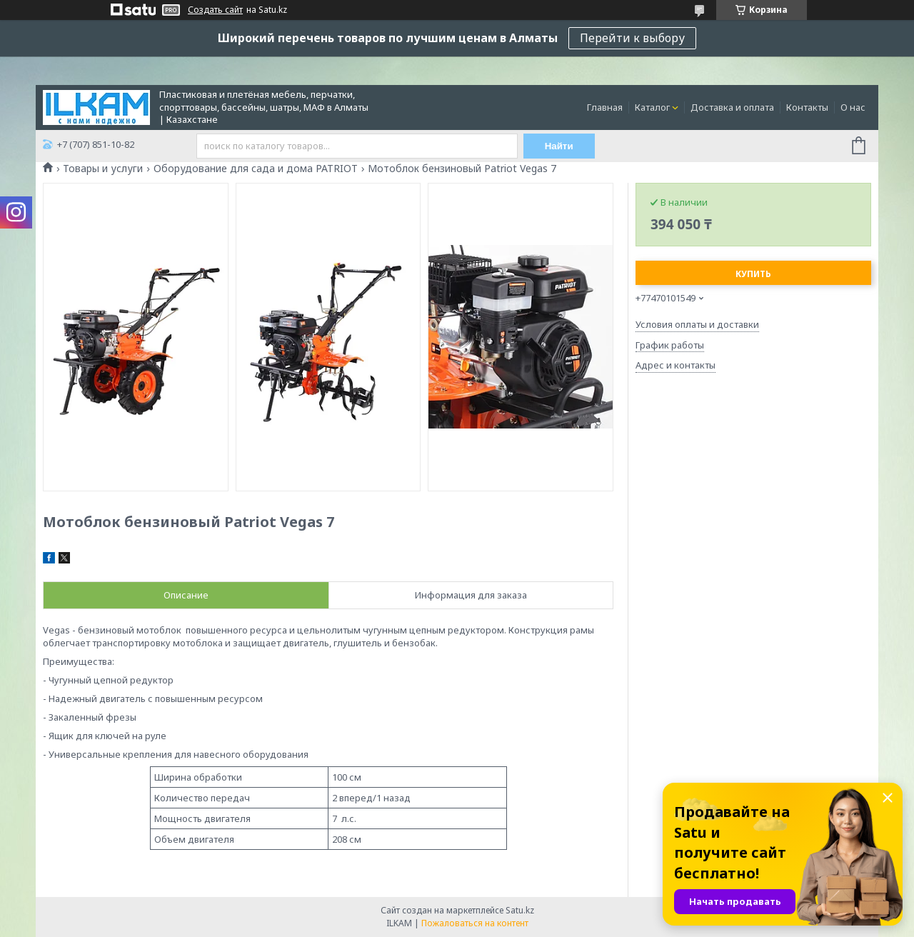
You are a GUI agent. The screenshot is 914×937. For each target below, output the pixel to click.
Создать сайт (215, 10)
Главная (605, 107)
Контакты (807, 107)
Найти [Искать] (559, 146)
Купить (753, 274)
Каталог (652, 107)
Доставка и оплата (732, 107)
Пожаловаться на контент (474, 923)
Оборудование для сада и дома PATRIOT (256, 168)
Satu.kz (520, 910)
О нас (852, 107)
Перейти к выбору (632, 38)
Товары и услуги (103, 168)
